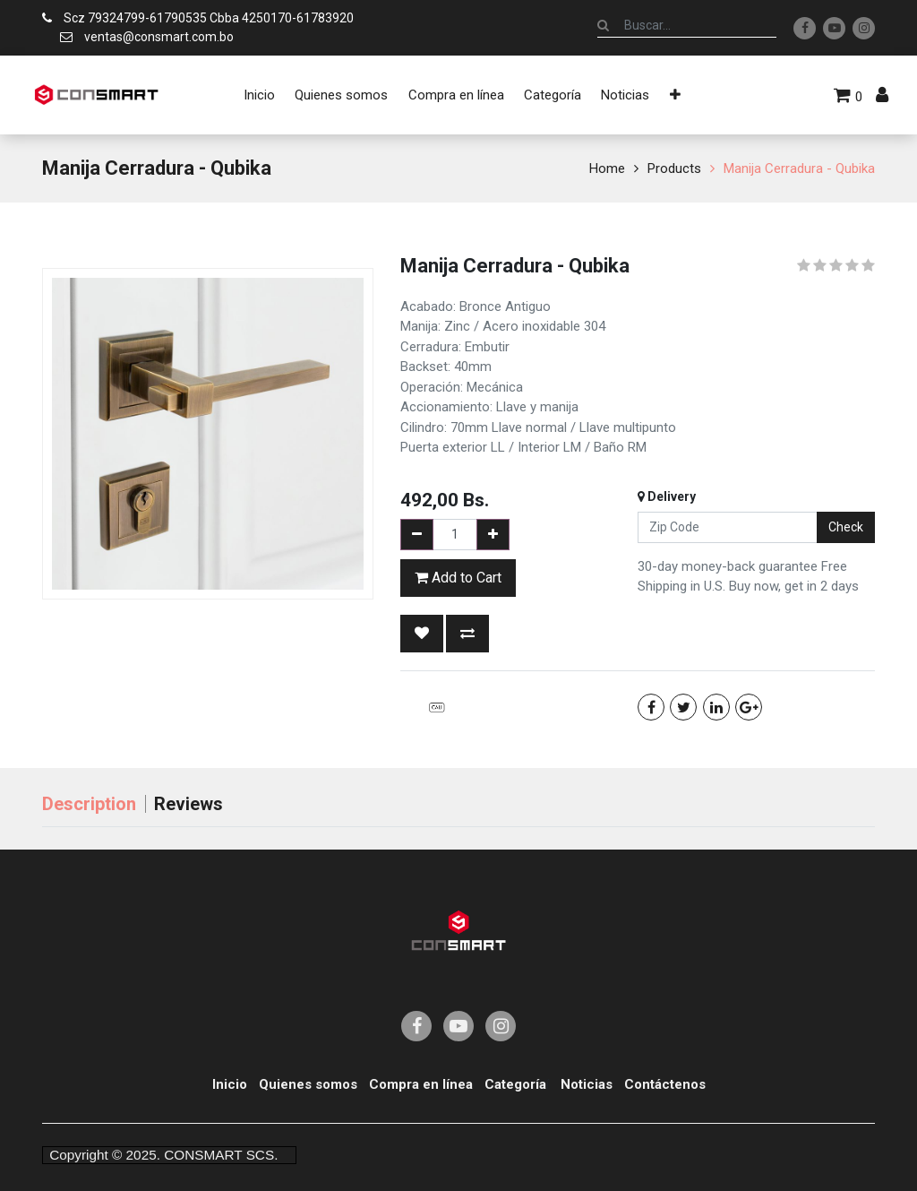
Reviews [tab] (188, 804)
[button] (675, 95)
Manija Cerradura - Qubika (799, 168)
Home (607, 168)
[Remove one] (416, 534)
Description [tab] (89, 804)
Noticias (587, 1084)
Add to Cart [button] (458, 577)
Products (674, 168)
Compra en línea (421, 1084)
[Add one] (493, 534)
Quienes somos (308, 1084)
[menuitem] (259, 95)
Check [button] (845, 527)
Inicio (229, 1084)
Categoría (515, 1084)
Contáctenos (665, 1084)
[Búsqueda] (603, 25)
